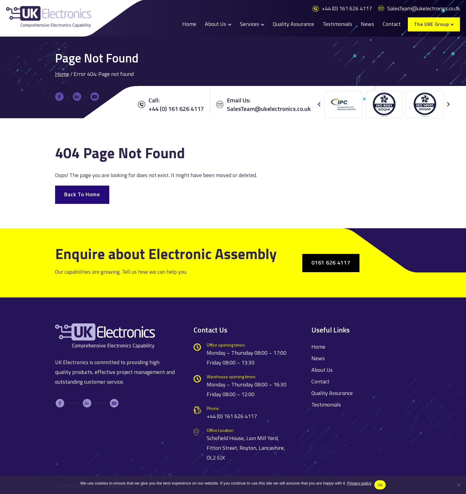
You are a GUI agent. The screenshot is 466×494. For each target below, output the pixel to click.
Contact (392, 24)
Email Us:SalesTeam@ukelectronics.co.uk (263, 104)
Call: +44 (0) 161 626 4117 (171, 104)
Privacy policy (359, 483)
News (367, 24)
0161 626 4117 (330, 262)
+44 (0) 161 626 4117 (342, 8)
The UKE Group (431, 24)
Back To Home (82, 194)
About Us (215, 24)
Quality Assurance (293, 24)
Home (189, 24)
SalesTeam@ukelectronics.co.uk (419, 8)
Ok (380, 485)
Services (249, 24)
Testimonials (337, 24)
